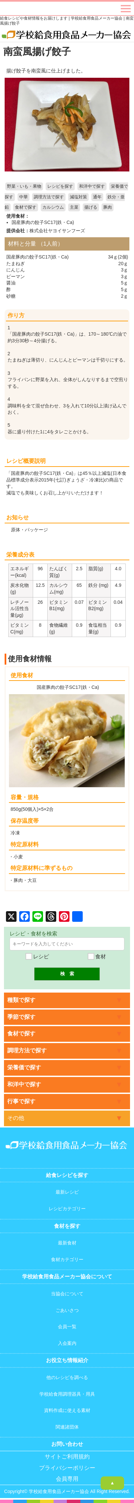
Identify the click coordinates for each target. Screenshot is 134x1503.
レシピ (37, 956)
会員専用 (67, 1479)
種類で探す (21, 1000)
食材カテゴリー (67, 1259)
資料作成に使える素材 (67, 1410)
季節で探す (21, 1017)
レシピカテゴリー (67, 1208)
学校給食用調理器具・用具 (67, 1394)
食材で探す (25, 207)
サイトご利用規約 (67, 1456)
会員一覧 (67, 1326)
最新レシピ (67, 1192)
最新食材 (67, 1242)
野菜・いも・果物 (24, 186)
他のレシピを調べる (67, 1377)
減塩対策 (78, 197)
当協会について (67, 1293)
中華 (23, 197)
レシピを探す (60, 186)
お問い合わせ (67, 1444)
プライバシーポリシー (67, 1468)
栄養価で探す (24, 1067)
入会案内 (67, 1343)
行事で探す (21, 1101)
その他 (15, 1118)
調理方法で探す (49, 197)
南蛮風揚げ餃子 (37, 51)
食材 (97, 956)
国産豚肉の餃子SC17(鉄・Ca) (43, 222)
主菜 (74, 207)
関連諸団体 (67, 1427)
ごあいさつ (67, 1310)
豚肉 (107, 207)
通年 (97, 197)
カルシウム (53, 207)
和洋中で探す (92, 186)
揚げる (90, 207)
